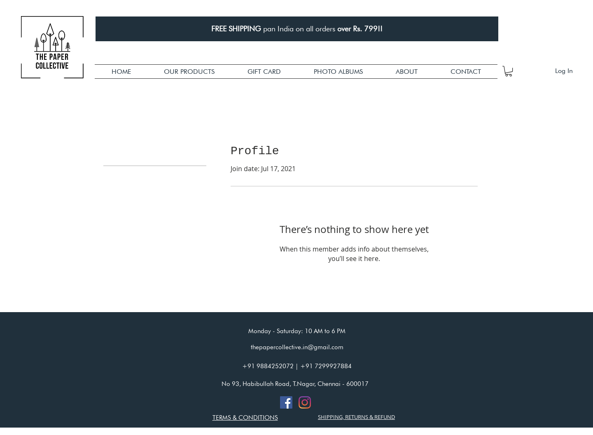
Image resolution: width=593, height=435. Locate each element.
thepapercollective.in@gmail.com (297, 347)
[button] (189, 71)
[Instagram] (305, 402)
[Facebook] (286, 402)
